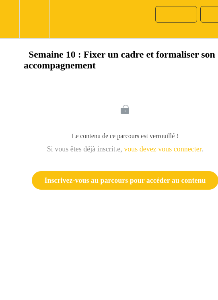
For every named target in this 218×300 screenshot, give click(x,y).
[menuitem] (34, 19)
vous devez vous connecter (162, 149)
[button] (9, 19)
